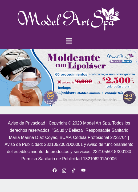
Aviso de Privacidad (27, 123)
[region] (69, 77)
